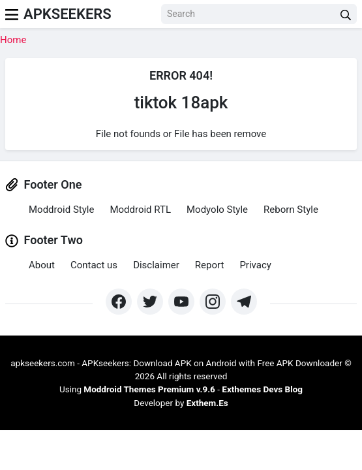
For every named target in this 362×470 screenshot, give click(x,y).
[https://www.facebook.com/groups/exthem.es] (119, 302)
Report (209, 265)
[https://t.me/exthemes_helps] (244, 302)
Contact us (93, 265)
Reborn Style (291, 209)
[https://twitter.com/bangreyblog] (150, 302)
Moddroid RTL (140, 209)
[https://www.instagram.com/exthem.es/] (213, 302)
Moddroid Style (61, 209)
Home (13, 40)
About (42, 265)
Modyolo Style (217, 209)
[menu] (11, 14)
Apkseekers (67, 14)
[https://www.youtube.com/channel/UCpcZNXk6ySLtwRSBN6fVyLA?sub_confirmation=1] (181, 302)
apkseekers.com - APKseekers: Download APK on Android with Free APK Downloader (176, 363)
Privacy (255, 265)
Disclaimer (156, 265)
